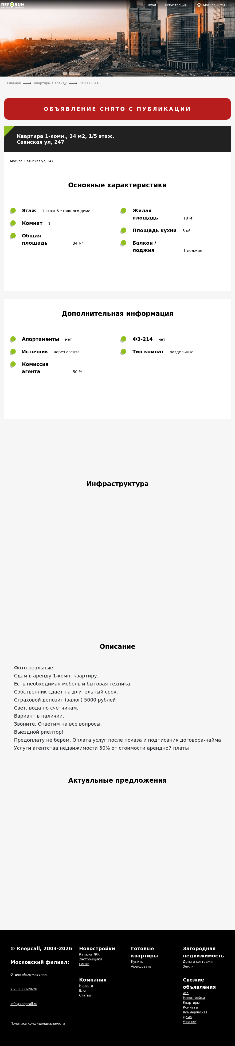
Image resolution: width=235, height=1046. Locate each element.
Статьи (85, 995)
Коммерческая (195, 1012)
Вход (152, 5)
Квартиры (191, 1003)
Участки (189, 1022)
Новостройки (194, 998)
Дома (187, 1017)
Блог (83, 990)
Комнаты (190, 1007)
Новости (86, 986)
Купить (137, 962)
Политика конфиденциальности (37, 1023)
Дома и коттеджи (198, 962)
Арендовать (141, 966)
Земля (188, 966)
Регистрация (175, 5)
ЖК (186, 993)
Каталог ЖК (89, 954)
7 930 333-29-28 (23, 989)
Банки (84, 964)
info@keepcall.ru (23, 1004)
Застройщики (90, 959)
